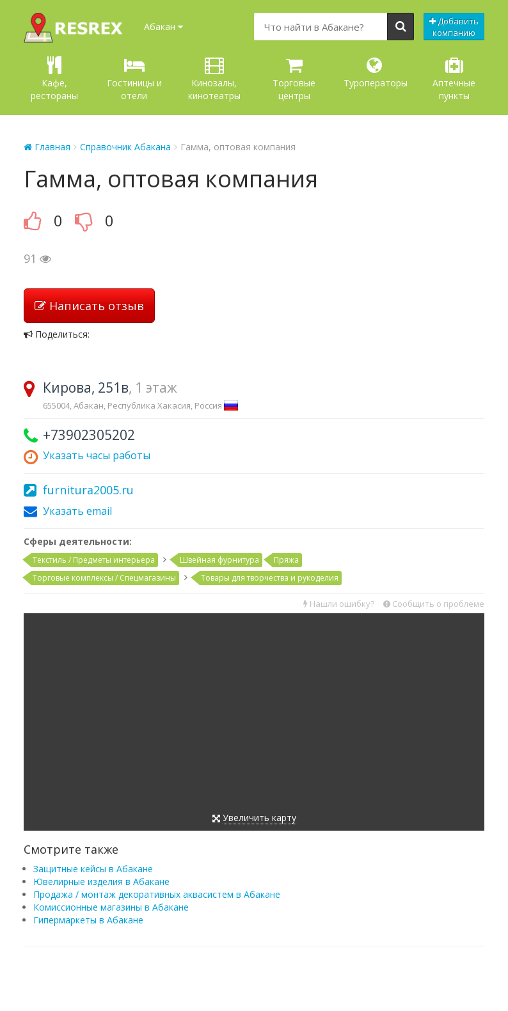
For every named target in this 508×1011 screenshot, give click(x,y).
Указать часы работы (96, 455)
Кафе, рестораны (54, 79)
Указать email (77, 511)
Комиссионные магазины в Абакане (111, 907)
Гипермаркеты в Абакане (88, 920)
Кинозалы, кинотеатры (214, 79)
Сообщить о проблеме (433, 603)
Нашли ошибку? (338, 603)
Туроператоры (376, 72)
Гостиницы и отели (134, 79)
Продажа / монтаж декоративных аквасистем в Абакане (156, 894)
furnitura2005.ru (88, 490)
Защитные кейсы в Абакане (93, 869)
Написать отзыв (89, 305)
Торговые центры (294, 79)
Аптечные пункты (454, 79)
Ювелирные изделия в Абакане (101, 881)
